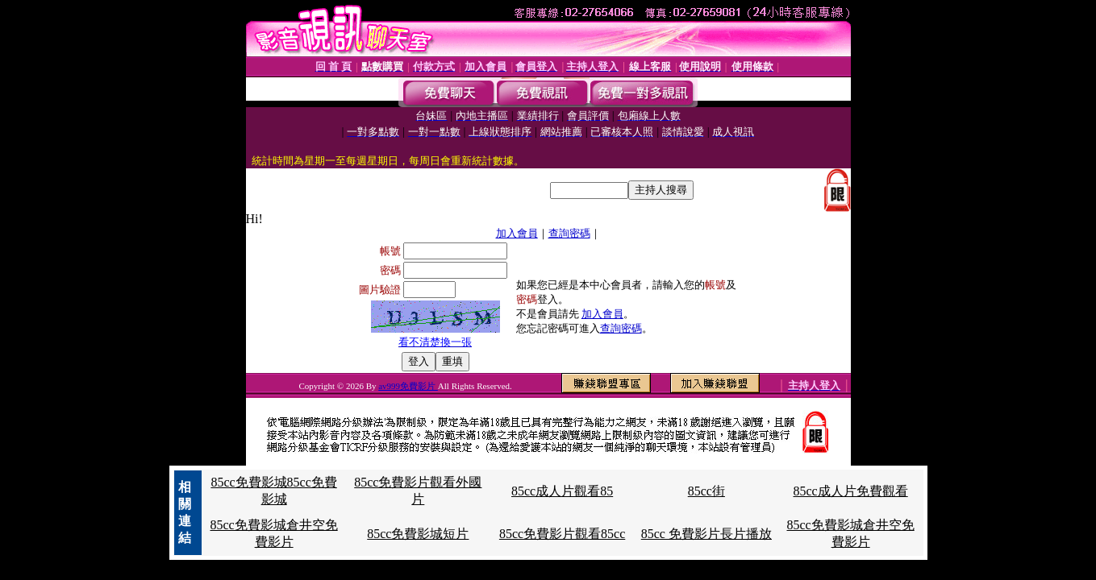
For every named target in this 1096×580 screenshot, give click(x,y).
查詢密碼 (569, 233)
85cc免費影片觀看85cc (562, 534)
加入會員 (517, 233)
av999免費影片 (408, 386)
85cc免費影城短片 (418, 534)
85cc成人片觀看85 (562, 491)
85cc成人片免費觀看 (851, 491)
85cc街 (706, 491)
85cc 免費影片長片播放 (706, 534)
